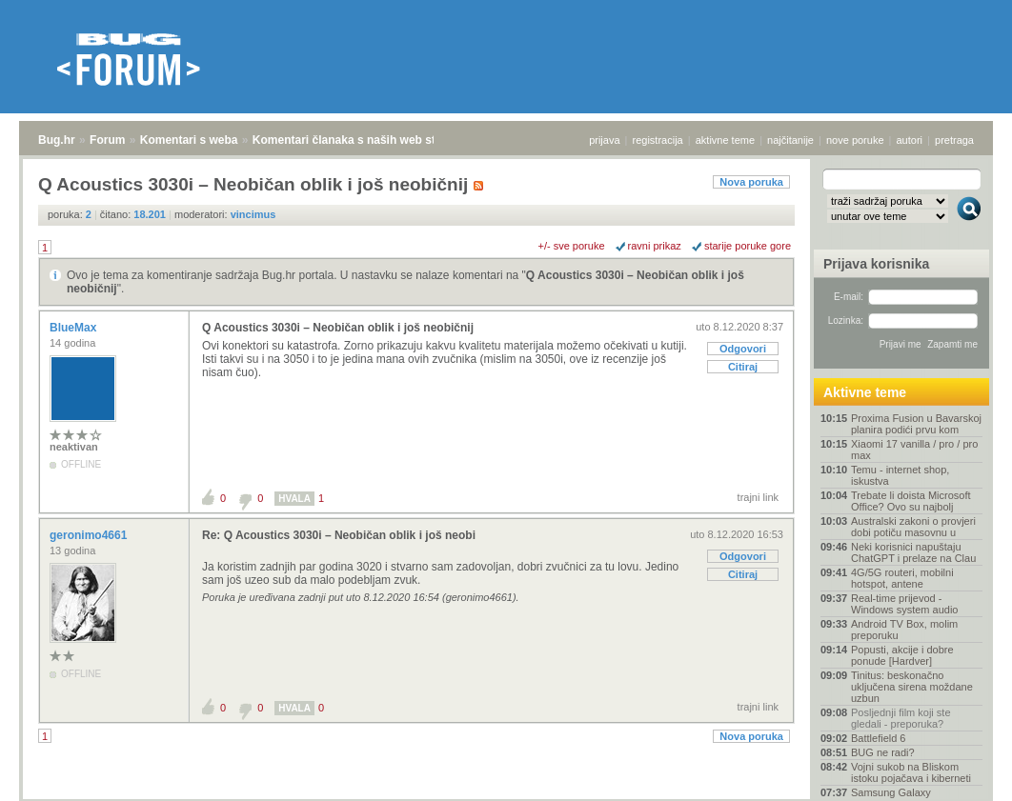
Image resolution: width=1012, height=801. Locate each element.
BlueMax (75, 327)
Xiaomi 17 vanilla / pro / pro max (914, 449)
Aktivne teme (864, 392)
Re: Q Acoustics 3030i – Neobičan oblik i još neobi (339, 535)
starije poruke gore (747, 245)
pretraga (954, 140)
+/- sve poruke (571, 245)
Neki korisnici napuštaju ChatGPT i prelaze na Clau (913, 552)
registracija (658, 140)
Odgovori (742, 348)
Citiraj (743, 366)
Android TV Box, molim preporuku (904, 629)
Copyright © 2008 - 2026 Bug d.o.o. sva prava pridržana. (506, 795)
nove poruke (855, 140)
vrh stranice (960, 773)
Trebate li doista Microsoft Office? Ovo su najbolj (911, 501)
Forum (107, 140)
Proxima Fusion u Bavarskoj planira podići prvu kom (916, 423)
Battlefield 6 (878, 738)
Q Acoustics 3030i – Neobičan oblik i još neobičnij (338, 327)
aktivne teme (725, 140)
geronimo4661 (90, 535)
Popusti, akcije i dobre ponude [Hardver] (902, 655)
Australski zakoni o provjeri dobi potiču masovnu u (913, 526)
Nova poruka (751, 182)
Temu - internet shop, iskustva (900, 475)
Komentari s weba (189, 140)
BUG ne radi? (883, 752)
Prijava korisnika (876, 263)
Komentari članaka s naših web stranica (361, 140)
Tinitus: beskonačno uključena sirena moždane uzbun (912, 687)
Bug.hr (56, 140)
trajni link (758, 497)
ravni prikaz (654, 245)
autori (910, 140)
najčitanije (790, 140)
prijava (604, 140)
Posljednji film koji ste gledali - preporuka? (901, 718)
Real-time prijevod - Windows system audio (905, 603)
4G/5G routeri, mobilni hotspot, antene (902, 578)
